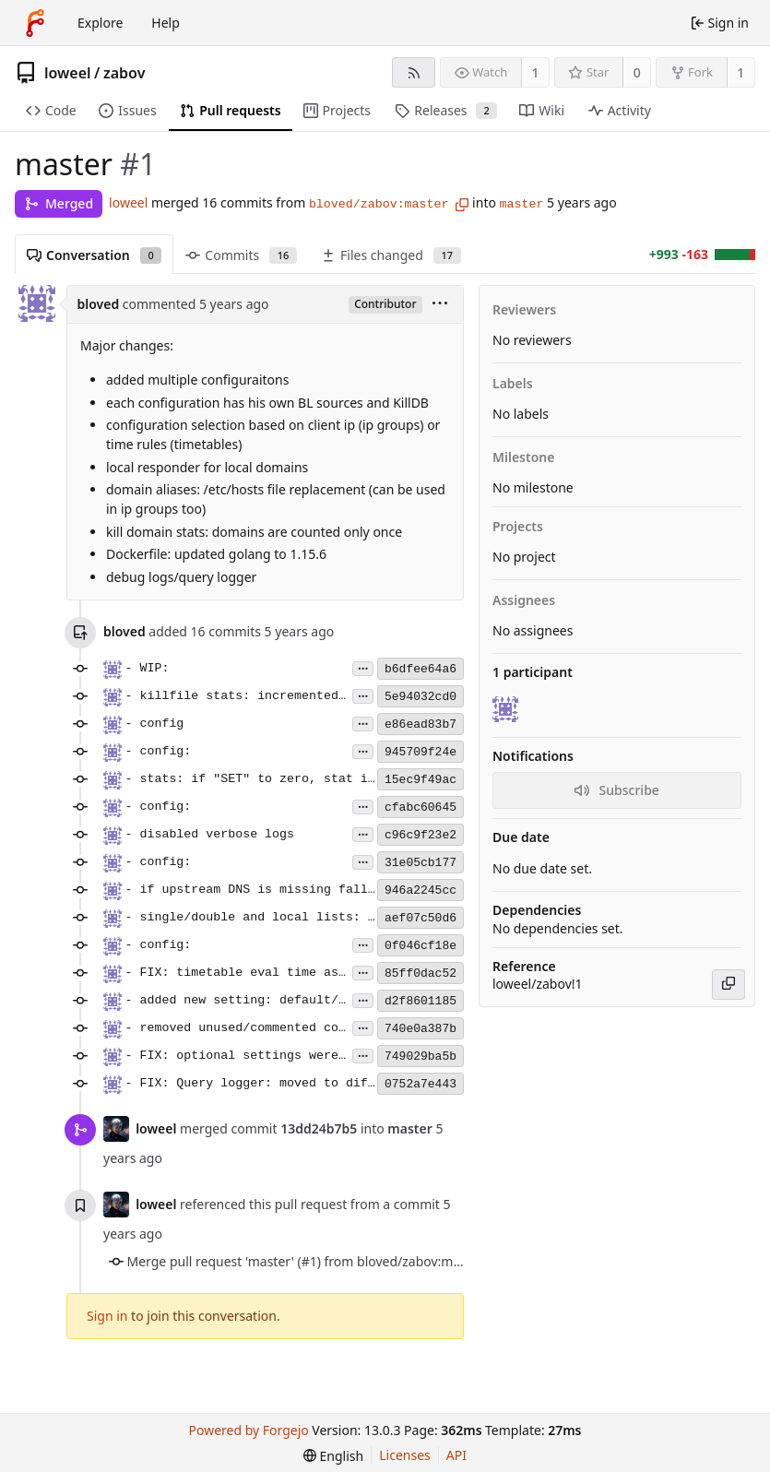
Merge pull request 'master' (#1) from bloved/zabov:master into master (342, 1261)
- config (154, 723)
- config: (158, 751)
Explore (100, 22)
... (363, 667)
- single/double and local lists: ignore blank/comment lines (342, 917)
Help (165, 22)
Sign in (107, 1315)
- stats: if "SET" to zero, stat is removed (279, 779)
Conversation (94, 255)
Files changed (391, 255)
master (522, 204)
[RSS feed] (413, 72)
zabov (124, 73)
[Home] (35, 23)
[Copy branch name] (462, 204)
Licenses (405, 1455)
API (456, 1455)
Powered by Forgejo (249, 1430)
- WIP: (147, 668)
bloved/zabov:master (379, 204)
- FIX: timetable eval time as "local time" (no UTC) (313, 972)
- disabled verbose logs (210, 834)
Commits (241, 255)
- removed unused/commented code (239, 1028)
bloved (98, 304)
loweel (67, 73)
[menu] (440, 305)
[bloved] (507, 709)
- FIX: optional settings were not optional (279, 1055)
